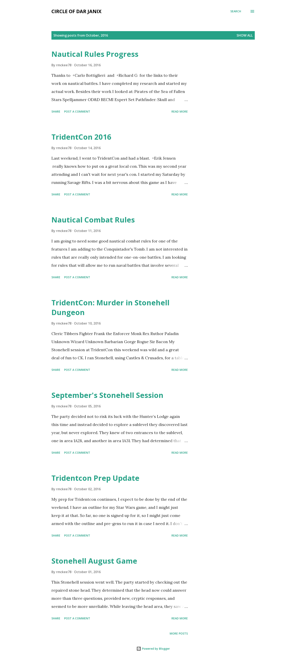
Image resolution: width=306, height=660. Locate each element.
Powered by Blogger (153, 649)
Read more (179, 111)
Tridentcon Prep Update (95, 478)
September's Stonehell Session (107, 395)
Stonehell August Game (94, 561)
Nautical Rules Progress (94, 54)
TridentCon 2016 (81, 137)
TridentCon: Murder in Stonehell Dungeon (110, 307)
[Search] (235, 11)
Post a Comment (77, 111)
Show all (245, 35)
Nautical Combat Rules (93, 220)
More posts (179, 633)
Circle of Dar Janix (76, 11)
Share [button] (55, 111)
